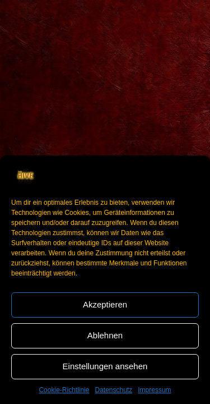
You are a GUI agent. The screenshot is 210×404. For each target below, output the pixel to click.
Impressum (154, 390)
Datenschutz (114, 390)
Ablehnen (105, 335)
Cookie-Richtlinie (64, 390)
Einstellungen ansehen (105, 366)
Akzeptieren (105, 304)
